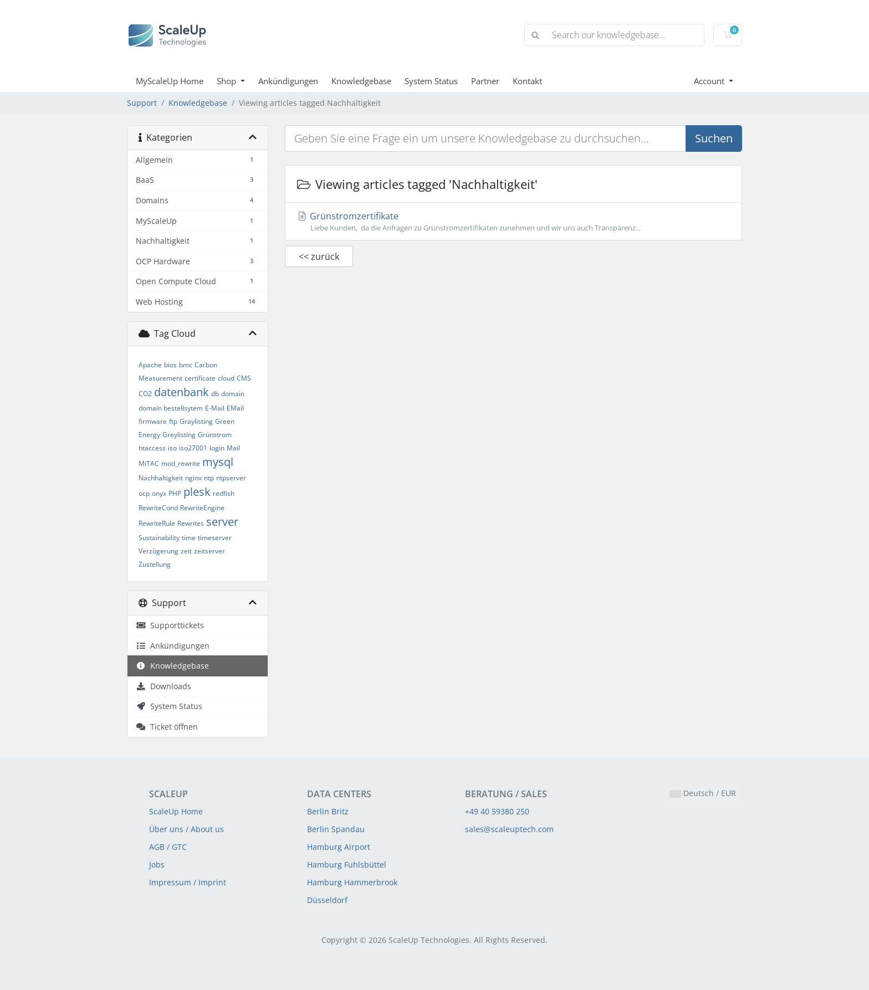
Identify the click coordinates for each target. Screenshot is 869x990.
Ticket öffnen (167, 726)
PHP (174, 493)
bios (170, 365)
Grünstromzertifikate (513, 221)
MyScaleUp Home (169, 80)
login (216, 448)
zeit (186, 551)
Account (710, 80)
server (222, 521)
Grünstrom (215, 434)
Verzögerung (158, 551)
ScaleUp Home (176, 811)
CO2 (145, 393)
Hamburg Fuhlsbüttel (346, 864)
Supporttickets (170, 625)
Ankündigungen (288, 80)
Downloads (163, 686)
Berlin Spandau (336, 829)
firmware (153, 421)
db (215, 393)
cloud (226, 378)
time (189, 537)
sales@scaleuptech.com (509, 829)
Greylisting (179, 434)
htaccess (152, 448)
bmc (185, 365)
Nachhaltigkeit (161, 478)
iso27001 (193, 448)
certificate (200, 378)
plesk (197, 491)
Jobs (157, 864)
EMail (235, 408)
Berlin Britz (328, 811)
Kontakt (527, 80)
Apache (150, 365)
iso (172, 448)
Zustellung (155, 564)
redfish (223, 493)
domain (232, 393)
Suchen (714, 138)
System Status (431, 80)
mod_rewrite (180, 463)
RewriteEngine (202, 507)
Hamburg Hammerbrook (352, 882)
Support (142, 103)
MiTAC (149, 463)
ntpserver (231, 478)
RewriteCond (158, 507)
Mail (233, 448)
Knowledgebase (361, 80)
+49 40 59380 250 (497, 811)
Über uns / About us (186, 829)
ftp (173, 421)
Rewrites (190, 523)
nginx (193, 478)
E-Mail (214, 408)
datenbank (181, 391)
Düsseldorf (327, 900)
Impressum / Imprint (187, 882)
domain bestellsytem (171, 408)
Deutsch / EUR (703, 793)
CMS (244, 378)
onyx (159, 493)
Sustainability (159, 537)
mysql (217, 461)
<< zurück (319, 256)
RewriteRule (157, 523)
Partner (485, 80)
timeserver (215, 537)
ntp (209, 478)
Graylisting (196, 421)
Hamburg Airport (338, 847)
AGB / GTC (168, 847)
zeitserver (209, 551)
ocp (144, 493)
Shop (227, 80)
